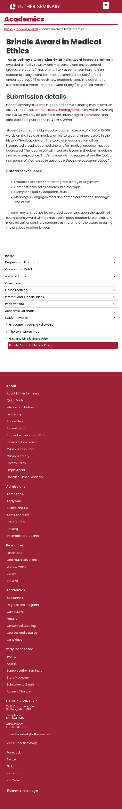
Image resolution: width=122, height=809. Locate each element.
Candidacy (14, 640)
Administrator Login (24, 791)
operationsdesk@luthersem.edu (29, 734)
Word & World (16, 567)
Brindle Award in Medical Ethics (31, 345)
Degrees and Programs (21, 262)
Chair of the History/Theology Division (54, 110)
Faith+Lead (14, 553)
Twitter (12, 759)
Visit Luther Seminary (22, 743)
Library (11, 574)
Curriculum (13, 283)
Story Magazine (18, 677)
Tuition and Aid (17, 508)
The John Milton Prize (24, 332)
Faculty (12, 619)
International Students (23, 536)
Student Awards (27, 29)
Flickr (10, 766)
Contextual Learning (21, 626)
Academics (15, 598)
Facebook (14, 752)
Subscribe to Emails (20, 684)
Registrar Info (14, 304)
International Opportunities (24, 297)
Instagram (14, 773)
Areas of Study (15, 276)
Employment (16, 470)
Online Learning (16, 290)
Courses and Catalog (20, 269)
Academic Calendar (19, 311)
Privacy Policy (16, 463)
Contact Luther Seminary (25, 477)
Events (11, 657)
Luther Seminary (52, 6)
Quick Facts (15, 400)
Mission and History (20, 407)
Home (8, 29)
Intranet (12, 581)
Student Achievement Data (26, 435)
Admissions (15, 494)
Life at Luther (16, 522)
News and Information (22, 442)
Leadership (14, 414)
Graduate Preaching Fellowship (31, 325)
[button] (106, 5)
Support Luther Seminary (24, 671)
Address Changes (19, 691)
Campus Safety (18, 456)
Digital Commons (87, 115)
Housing (12, 529)
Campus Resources (21, 449)
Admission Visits (18, 515)
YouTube (13, 780)
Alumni (12, 664)
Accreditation (16, 428)
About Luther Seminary (23, 393)
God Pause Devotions (22, 560)
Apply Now (14, 501)
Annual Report (17, 421)
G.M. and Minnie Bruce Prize (28, 339)
